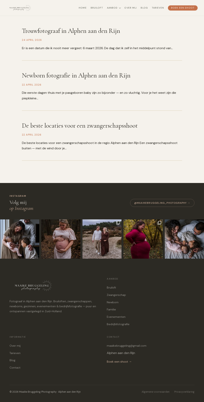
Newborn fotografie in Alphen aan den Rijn (76, 75)
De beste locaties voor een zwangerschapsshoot (80, 125)
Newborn (113, 302)
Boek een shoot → (119, 361)
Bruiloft (97, 8)
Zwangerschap (116, 295)
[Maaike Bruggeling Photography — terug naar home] (28, 8)
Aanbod (114, 8)
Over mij (130, 8)
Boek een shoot (182, 7)
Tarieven (158, 8)
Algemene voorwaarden (156, 391)
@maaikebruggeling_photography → (162, 202)
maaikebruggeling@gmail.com (126, 345)
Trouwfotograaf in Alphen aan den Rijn (71, 31)
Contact (15, 367)
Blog (144, 8)
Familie (111, 309)
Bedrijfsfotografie (118, 324)
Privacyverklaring (184, 391)
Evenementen (116, 317)
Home (82, 8)
